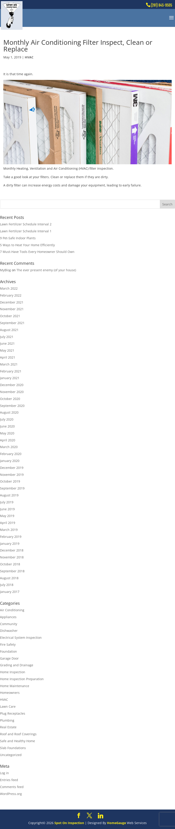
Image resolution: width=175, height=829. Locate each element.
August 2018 (9, 578)
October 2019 (10, 481)
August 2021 (9, 330)
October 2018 (10, 564)
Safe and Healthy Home (17, 741)
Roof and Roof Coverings (18, 734)
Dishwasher (9, 630)
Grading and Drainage (16, 665)
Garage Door (9, 658)
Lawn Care (8, 706)
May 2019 (7, 516)
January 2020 (9, 461)
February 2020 (10, 454)
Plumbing (7, 720)
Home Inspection (12, 672)
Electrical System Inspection (21, 637)
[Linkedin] (100, 815)
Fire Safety (8, 644)
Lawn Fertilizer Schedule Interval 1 (25, 231)
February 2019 (10, 536)
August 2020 (9, 412)
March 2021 (9, 364)
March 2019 (9, 530)
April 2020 (7, 440)
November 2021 (12, 309)
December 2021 (11, 302)
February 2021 (10, 371)
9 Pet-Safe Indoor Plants (18, 238)
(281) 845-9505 (161, 5)
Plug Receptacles (12, 713)
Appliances (8, 617)
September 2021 (12, 323)
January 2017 (9, 592)
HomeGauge (116, 823)
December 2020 (11, 385)
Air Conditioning (12, 610)
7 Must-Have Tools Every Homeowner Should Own (37, 252)
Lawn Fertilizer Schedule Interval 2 (25, 224)
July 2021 (6, 337)
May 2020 (7, 433)
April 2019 (7, 523)
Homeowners (10, 692)
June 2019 (7, 509)
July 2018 (6, 585)
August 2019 (9, 495)
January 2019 (9, 543)
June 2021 (7, 343)
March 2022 (9, 288)
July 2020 (6, 419)
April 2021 (7, 357)
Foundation (8, 651)
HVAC (29, 57)
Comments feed (12, 787)
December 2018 (11, 550)
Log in (4, 773)
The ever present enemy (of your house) (46, 270)
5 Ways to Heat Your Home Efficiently (27, 245)
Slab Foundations (13, 748)
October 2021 (10, 316)
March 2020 (9, 447)
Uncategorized (11, 755)
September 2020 (12, 406)
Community (8, 624)
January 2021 (9, 378)
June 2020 (7, 426)
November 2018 (12, 557)
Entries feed (9, 780)
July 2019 (6, 502)
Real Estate (8, 727)
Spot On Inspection (69, 823)
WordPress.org (11, 794)
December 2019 (11, 468)
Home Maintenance (14, 686)
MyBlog (5, 270)
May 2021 (7, 350)
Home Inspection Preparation (22, 679)
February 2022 (10, 295)
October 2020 (10, 399)
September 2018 (12, 571)
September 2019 (12, 488)
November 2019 (12, 474)
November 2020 (12, 392)
